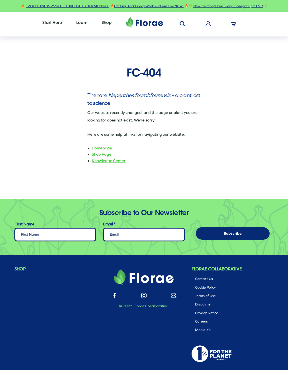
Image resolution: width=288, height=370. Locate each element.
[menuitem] (52, 23)
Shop (107, 23)
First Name (24, 224)
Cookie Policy (205, 287)
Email (109, 224)
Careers (201, 321)
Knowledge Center (108, 160)
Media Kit (203, 330)
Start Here (52, 23)
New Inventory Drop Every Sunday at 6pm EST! (228, 6)
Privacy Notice (206, 313)
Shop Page (101, 154)
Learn (81, 23)
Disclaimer (203, 304)
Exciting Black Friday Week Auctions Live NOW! (149, 6)
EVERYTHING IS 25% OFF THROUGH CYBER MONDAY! (67, 6)
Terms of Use (205, 296)
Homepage (102, 148)
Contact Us (204, 279)
